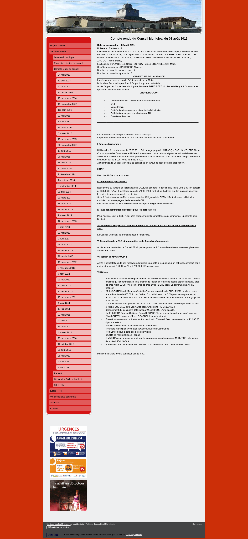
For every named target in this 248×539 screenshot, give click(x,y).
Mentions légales (53, 524)
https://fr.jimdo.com (134, 534)
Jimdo (52, 535)
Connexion (197, 524)
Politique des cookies (95, 524)
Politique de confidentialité (73, 524)
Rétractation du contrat (58, 527)
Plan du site (110, 524)
